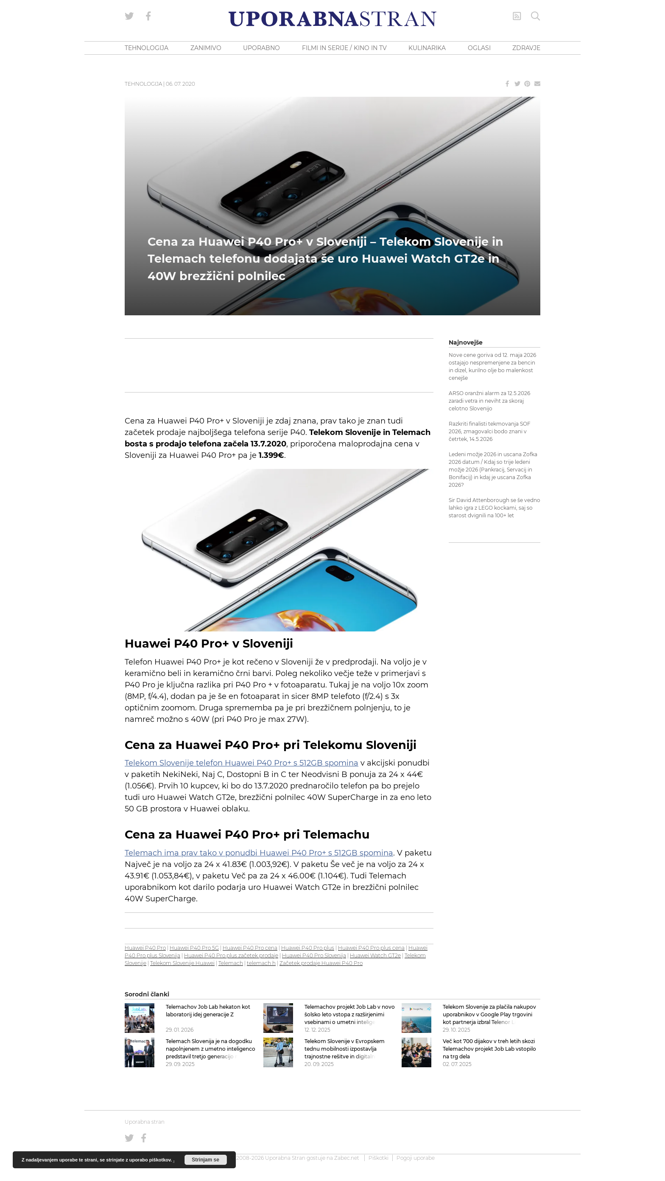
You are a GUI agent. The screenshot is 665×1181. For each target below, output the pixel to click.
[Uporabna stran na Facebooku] (148, 16)
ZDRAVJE (526, 48)
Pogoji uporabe (416, 1158)
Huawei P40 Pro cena (250, 948)
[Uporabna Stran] (332, 18)
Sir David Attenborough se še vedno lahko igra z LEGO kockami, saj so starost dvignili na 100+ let (494, 508)
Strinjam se (205, 1160)
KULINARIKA (427, 48)
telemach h (261, 963)
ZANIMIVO (205, 48)
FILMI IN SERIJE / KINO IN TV (344, 48)
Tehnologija (143, 84)
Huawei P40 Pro (145, 948)
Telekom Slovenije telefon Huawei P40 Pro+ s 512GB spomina (241, 763)
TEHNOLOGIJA (146, 48)
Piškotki (378, 1158)
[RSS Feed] (517, 16)
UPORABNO (261, 48)
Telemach (230, 963)
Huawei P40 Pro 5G (194, 948)
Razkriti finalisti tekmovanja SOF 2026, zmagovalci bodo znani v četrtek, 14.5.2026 (490, 431)
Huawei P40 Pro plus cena (371, 948)
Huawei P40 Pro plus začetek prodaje (231, 955)
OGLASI (479, 48)
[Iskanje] (535, 16)
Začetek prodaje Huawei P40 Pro (321, 963)
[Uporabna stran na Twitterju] (129, 16)
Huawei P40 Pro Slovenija (314, 955)
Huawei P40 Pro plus (307, 948)
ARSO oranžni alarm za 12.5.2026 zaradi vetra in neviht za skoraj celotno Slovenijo (489, 401)
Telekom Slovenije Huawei (182, 963)
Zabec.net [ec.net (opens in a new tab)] (346, 1158)
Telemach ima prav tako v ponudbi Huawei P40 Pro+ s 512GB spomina (259, 853)
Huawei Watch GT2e (375, 955)
